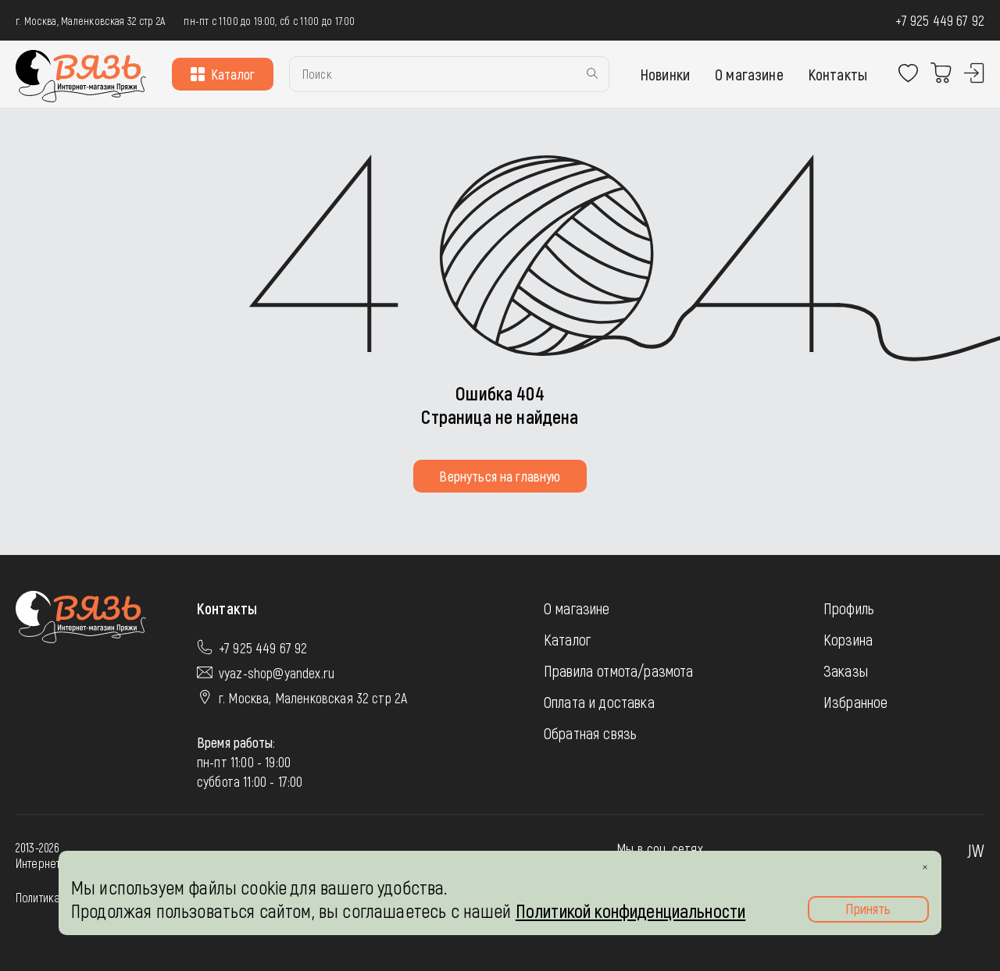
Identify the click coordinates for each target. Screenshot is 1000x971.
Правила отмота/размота (619, 670)
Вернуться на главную (499, 476)
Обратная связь (590, 733)
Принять (868, 908)
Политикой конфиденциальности (630, 910)
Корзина (848, 639)
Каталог (223, 74)
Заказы (845, 670)
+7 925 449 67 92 (939, 20)
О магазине (749, 74)
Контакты (838, 74)
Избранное (855, 701)
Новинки (665, 74)
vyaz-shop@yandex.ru (276, 672)
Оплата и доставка (599, 701)
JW (975, 850)
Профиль (848, 608)
